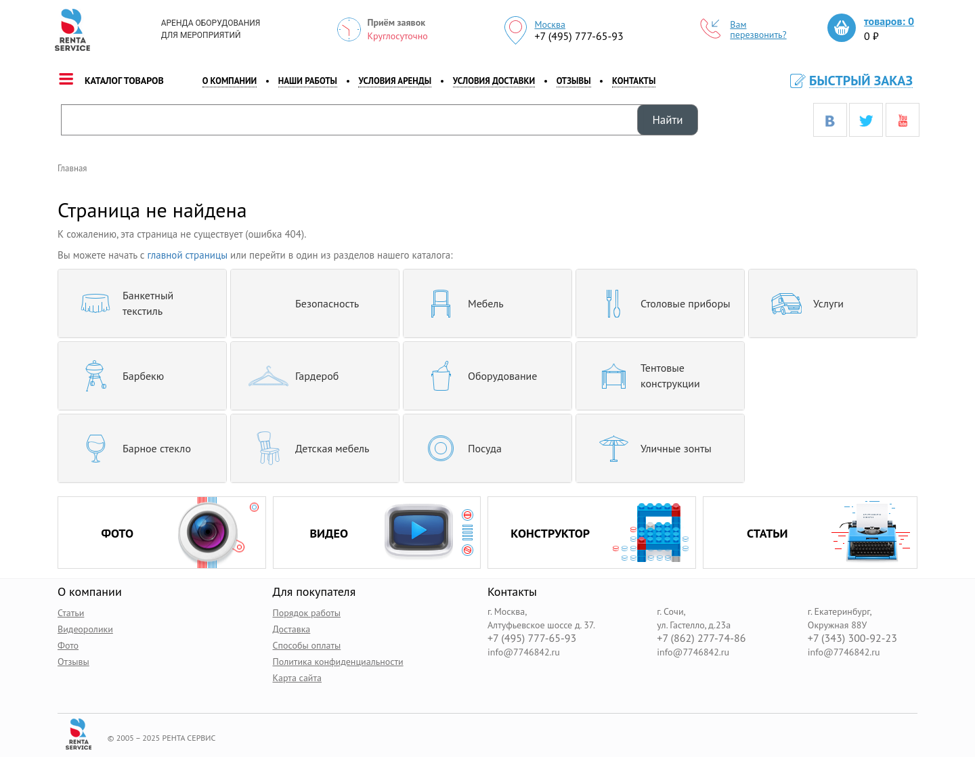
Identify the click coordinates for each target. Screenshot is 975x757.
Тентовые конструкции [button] (643, 376)
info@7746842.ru (524, 652)
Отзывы (574, 81)
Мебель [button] (459, 303)
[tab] (142, 303)
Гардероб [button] (290, 376)
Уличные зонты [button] (649, 448)
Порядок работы (307, 613)
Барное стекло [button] (129, 448)
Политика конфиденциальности (338, 661)
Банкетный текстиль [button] (120, 303)
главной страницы (188, 254)
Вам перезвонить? (743, 30)
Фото (68, 645)
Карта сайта (297, 678)
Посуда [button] (458, 448)
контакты (633, 81)
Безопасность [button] (300, 303)
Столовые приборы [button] (658, 303)
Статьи (71, 613)
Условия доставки (494, 81)
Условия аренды (394, 81)
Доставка (292, 629)
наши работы (307, 81)
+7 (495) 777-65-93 (578, 36)
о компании (229, 81)
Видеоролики (85, 629)
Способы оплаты (307, 645)
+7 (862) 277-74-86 (701, 638)
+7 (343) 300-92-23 (852, 638)
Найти (667, 119)
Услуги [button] (801, 303)
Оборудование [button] (475, 376)
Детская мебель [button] (305, 448)
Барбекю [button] (116, 376)
